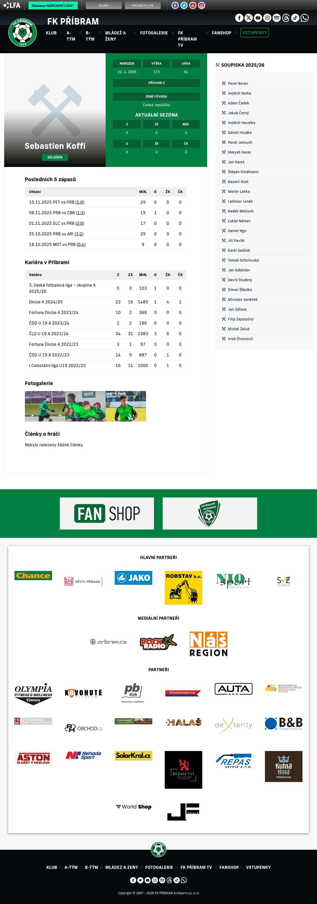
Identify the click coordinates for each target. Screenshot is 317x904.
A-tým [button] (71, 36)
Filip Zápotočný (241, 319)
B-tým (91, 867)
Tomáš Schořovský (243, 260)
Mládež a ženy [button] (115, 36)
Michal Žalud (238, 329)
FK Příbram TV (187, 39)
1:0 (80, 202)
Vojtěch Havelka (241, 122)
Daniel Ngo (237, 230)
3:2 (79, 233)
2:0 (80, 223)
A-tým (71, 867)
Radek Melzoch (241, 211)
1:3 (80, 212)
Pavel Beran (238, 83)
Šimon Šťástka (240, 289)
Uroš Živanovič (240, 338)
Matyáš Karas (239, 152)
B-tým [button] (90, 36)
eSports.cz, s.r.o (187, 893)
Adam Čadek (238, 103)
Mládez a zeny (121, 867)
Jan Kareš (236, 162)
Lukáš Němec (239, 221)
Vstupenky (254, 32)
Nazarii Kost (238, 181)
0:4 (81, 244)
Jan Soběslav (239, 270)
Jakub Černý (238, 113)
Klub (51, 867)
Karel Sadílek (239, 250)
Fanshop (221, 32)
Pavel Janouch (240, 142)
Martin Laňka (239, 191)
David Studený (240, 280)
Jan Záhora (237, 309)
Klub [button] (51, 32)
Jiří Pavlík (236, 240)
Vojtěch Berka (239, 93)
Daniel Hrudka (240, 132)
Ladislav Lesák (240, 201)
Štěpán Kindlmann (243, 172)
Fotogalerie (154, 32)
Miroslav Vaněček (243, 299)
